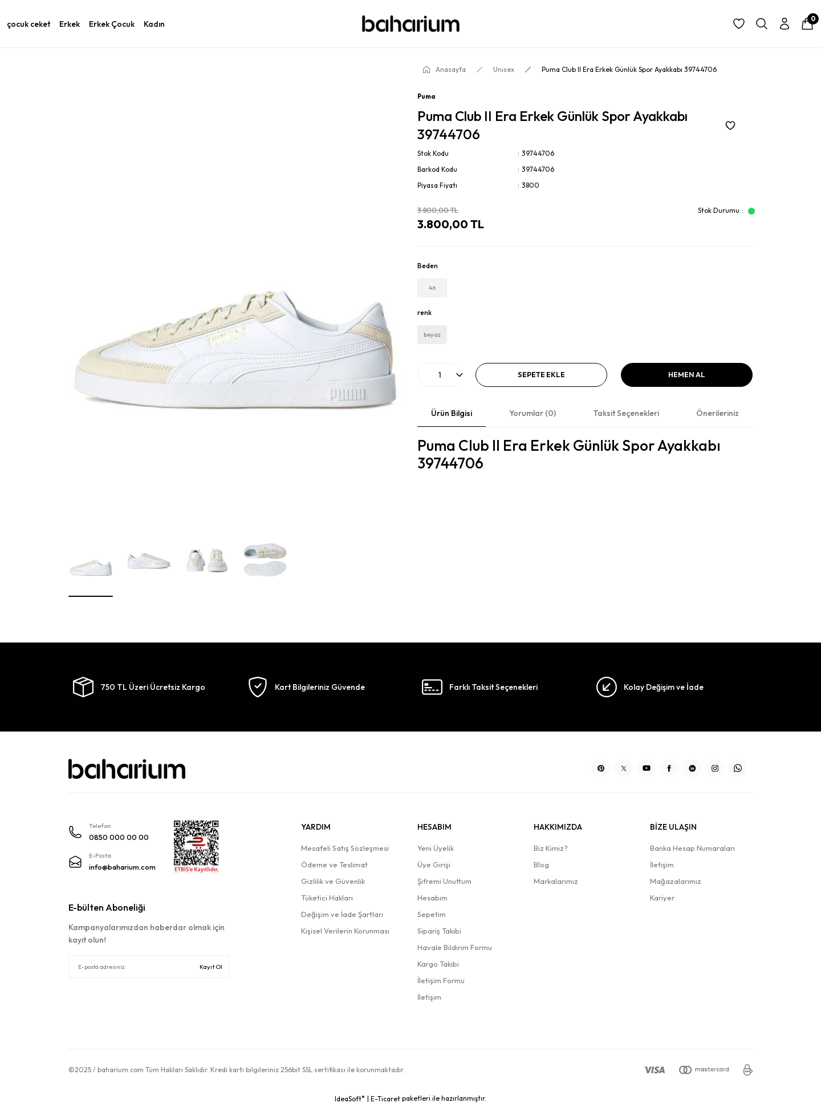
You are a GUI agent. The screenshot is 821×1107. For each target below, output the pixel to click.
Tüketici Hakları (327, 897)
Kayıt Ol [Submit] (211, 967)
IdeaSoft (350, 1098)
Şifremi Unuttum (444, 881)
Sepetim (431, 914)
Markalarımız (556, 881)
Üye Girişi (433, 864)
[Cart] (807, 24)
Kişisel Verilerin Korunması (345, 930)
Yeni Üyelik (435, 848)
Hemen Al (687, 384)
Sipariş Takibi (439, 930)
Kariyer (662, 897)
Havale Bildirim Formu (454, 947)
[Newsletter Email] (148, 966)
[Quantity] (439, 385)
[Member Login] (784, 24)
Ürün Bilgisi (451, 423)
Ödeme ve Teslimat (334, 864)
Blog (541, 864)
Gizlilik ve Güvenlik (333, 881)
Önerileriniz (717, 423)
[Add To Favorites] (730, 125)
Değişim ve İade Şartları (342, 914)
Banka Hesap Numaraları (692, 848)
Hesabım (432, 897)
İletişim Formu (441, 980)
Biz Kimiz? (551, 848)
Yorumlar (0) (532, 423)
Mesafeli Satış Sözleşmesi (345, 848)
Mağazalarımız (675, 881)
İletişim (429, 996)
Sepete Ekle (541, 384)
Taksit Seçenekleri (626, 423)
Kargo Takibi (438, 963)
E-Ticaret (385, 1098)
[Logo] (410, 23)
